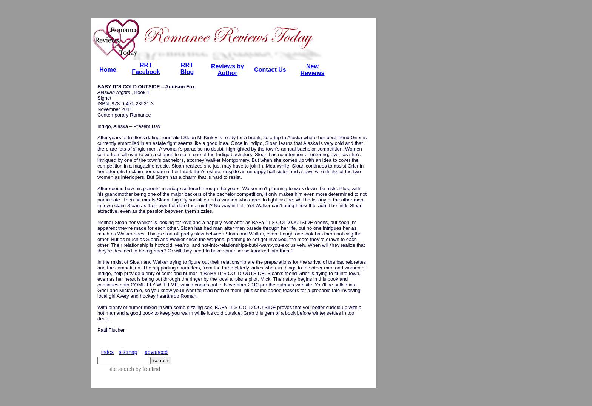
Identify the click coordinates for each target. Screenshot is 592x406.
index (107, 352)
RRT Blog (187, 68)
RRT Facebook (146, 68)
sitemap (128, 352)
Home (107, 69)
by (147, 369)
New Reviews (312, 69)
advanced (156, 352)
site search (121, 369)
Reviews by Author (227, 69)
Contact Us (270, 69)
